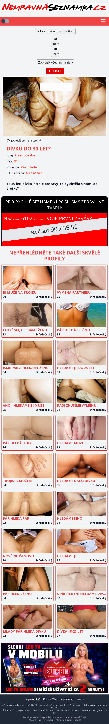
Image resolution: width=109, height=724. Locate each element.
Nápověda (45, 717)
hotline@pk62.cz (46, 720)
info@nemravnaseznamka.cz (68, 720)
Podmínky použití (30, 717)
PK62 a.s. (32, 720)
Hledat (55, 71)
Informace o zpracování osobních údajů (69, 717)
